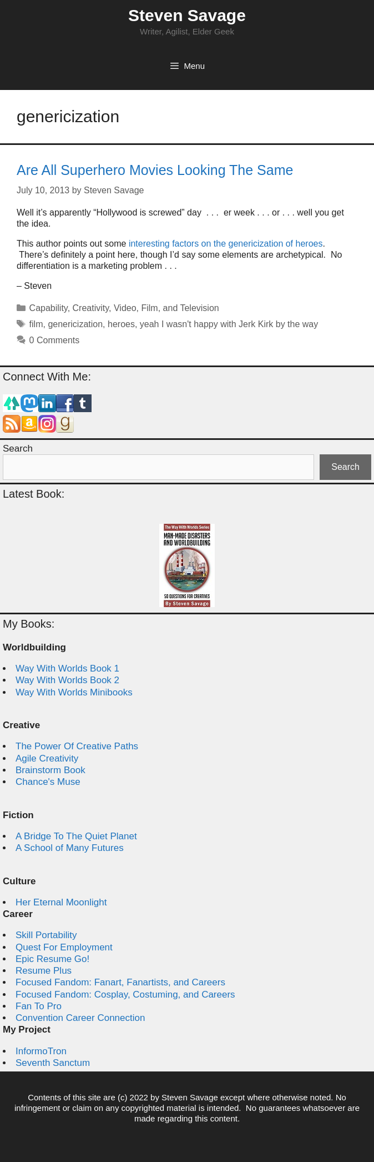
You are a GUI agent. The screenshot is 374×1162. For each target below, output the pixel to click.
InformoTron (41, 1051)
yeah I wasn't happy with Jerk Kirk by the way (229, 324)
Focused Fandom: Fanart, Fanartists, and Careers (120, 982)
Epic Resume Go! (52, 959)
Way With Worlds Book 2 (67, 680)
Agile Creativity (47, 758)
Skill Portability (46, 935)
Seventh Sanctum (53, 1063)
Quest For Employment (64, 947)
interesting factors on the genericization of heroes (226, 243)
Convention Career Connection (80, 1018)
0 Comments (54, 340)
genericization (75, 324)
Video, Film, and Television (166, 308)
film (36, 324)
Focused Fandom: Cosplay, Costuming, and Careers (125, 994)
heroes (121, 324)
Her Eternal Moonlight (61, 902)
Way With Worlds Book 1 (67, 668)
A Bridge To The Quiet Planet (76, 836)
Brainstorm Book (50, 770)
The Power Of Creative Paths (77, 746)
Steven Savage (187, 15)
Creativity (91, 308)
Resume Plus (44, 970)
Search (18, 448)
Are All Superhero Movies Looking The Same (155, 170)
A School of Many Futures (70, 848)
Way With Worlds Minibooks (74, 692)
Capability (48, 308)
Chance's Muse (48, 782)
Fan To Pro (39, 1006)
